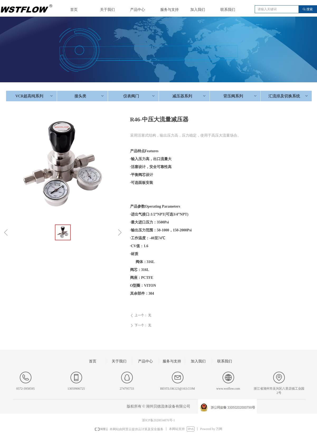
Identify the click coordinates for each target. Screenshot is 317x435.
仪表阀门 (139, 96)
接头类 (89, 96)
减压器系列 (189, 96)
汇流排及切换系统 (288, 96)
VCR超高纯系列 (34, 96)
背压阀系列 (240, 96)
